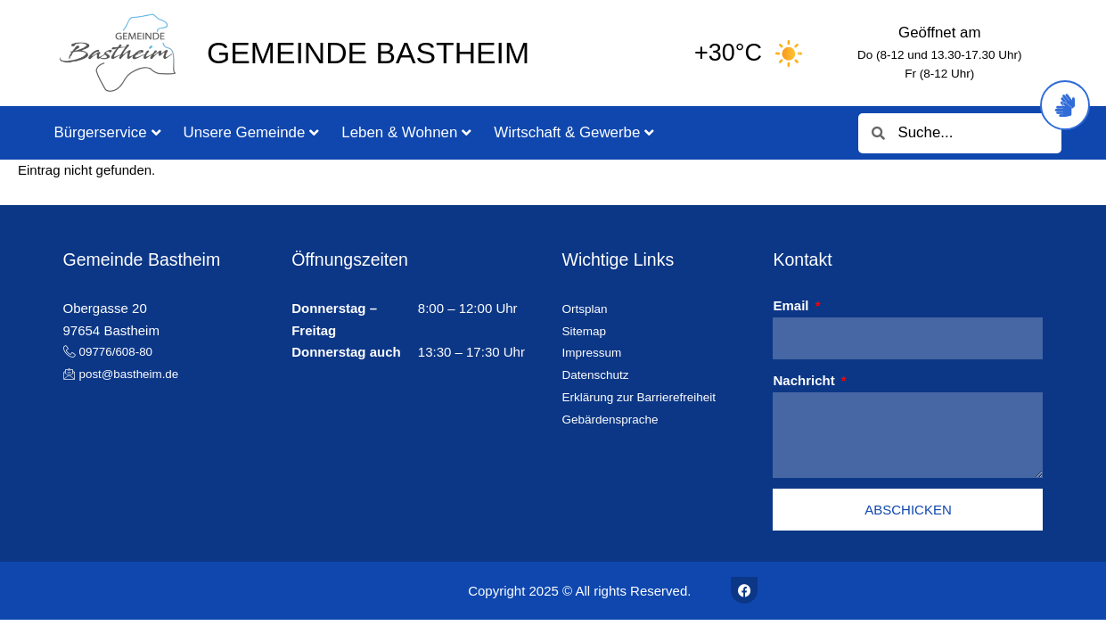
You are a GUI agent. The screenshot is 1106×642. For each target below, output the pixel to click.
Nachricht (805, 380)
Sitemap (585, 330)
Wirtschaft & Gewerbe (574, 132)
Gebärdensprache (614, 418)
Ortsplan (586, 308)
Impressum (594, 351)
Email (792, 305)
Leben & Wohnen (406, 132)
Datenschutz (598, 374)
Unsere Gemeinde (252, 132)
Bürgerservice (107, 132)
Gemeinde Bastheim (368, 53)
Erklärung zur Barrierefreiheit (647, 396)
